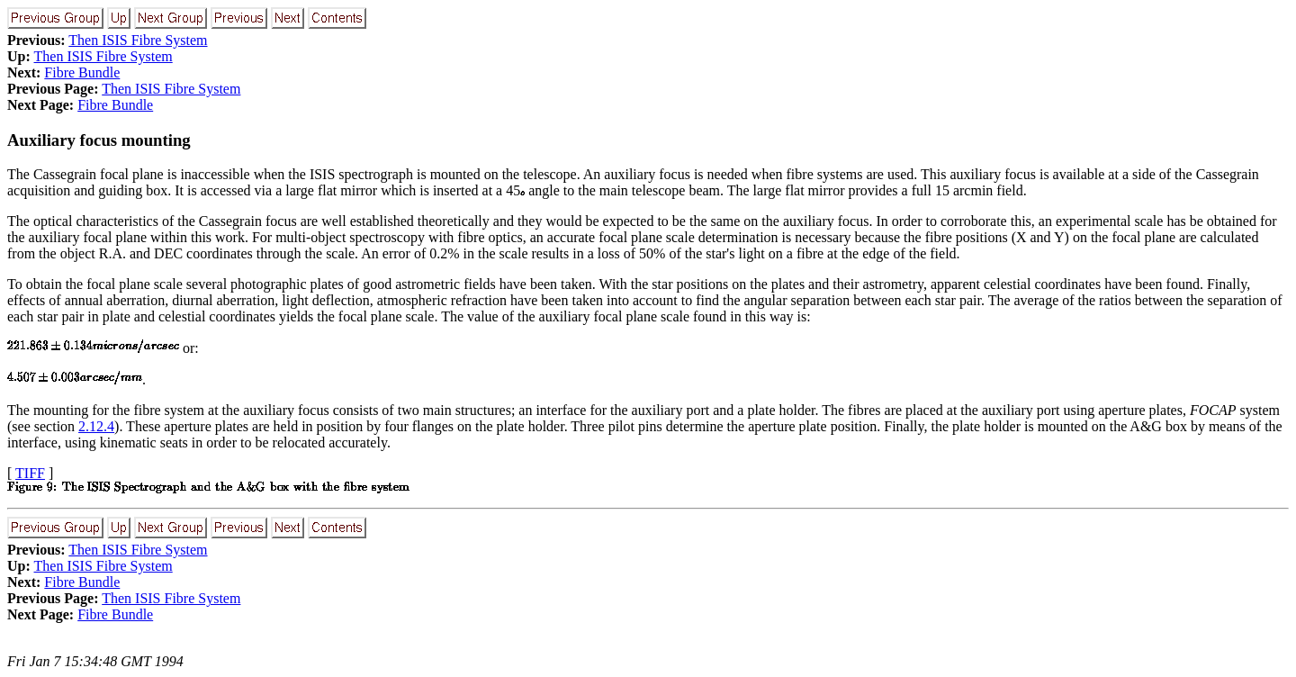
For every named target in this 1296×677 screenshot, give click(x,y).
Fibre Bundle (82, 72)
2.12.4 (96, 426)
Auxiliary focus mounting (99, 140)
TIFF (30, 473)
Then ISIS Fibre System (137, 40)
